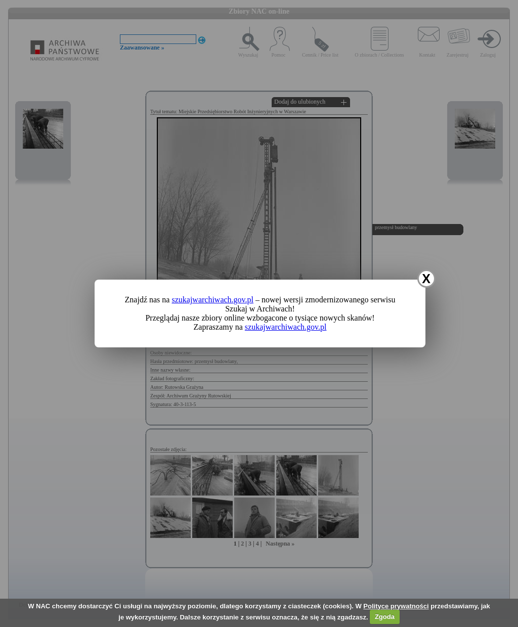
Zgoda (385, 616)
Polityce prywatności (395, 606)
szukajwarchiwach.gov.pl (212, 299)
